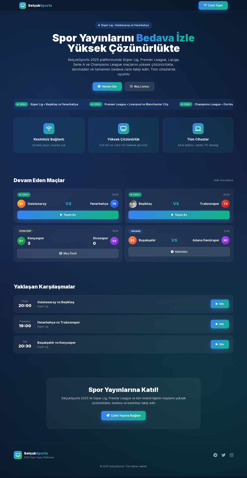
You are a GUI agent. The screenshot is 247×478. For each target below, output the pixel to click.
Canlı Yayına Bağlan (123, 419)
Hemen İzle (106, 86)
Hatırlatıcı (179, 255)
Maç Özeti (68, 257)
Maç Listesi (140, 86)
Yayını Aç (68, 218)
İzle (219, 307)
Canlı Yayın (212, 5)
